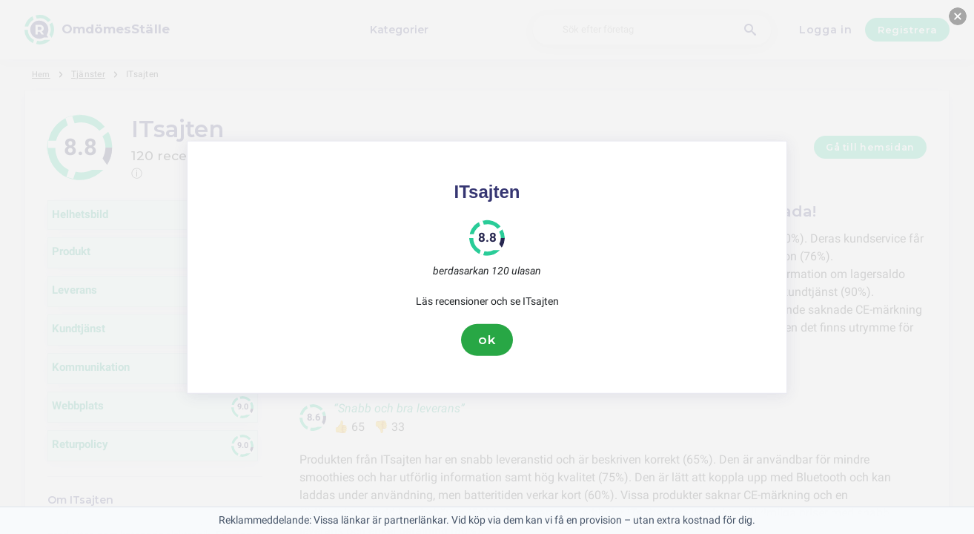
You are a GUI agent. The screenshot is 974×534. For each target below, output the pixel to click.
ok (487, 339)
